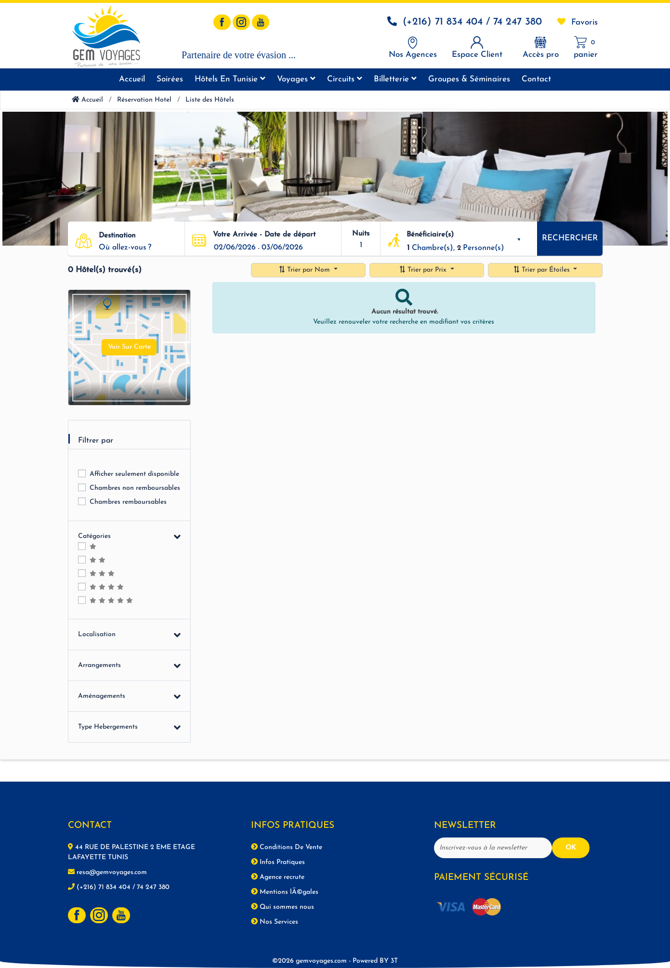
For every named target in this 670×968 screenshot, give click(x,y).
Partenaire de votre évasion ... (239, 55)
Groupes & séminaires (469, 79)
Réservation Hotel (144, 100)
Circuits (344, 78)
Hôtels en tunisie (230, 78)
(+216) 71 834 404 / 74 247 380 (472, 22)
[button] (138, 247)
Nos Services (274, 922)
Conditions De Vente (286, 847)
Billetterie (395, 78)
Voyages (296, 78)
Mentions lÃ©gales (284, 892)
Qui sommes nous (282, 907)
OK (570, 847)
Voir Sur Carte (129, 347)
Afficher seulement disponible (134, 474)
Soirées (170, 79)
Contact (536, 79)
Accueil (132, 79)
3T (394, 961)
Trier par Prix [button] (423, 270)
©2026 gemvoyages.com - (331, 961)
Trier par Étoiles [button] (542, 270)
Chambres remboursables (128, 502)
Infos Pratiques (278, 862)
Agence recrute (277, 877)
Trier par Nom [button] (305, 270)
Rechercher (570, 238)
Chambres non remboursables (135, 488)
